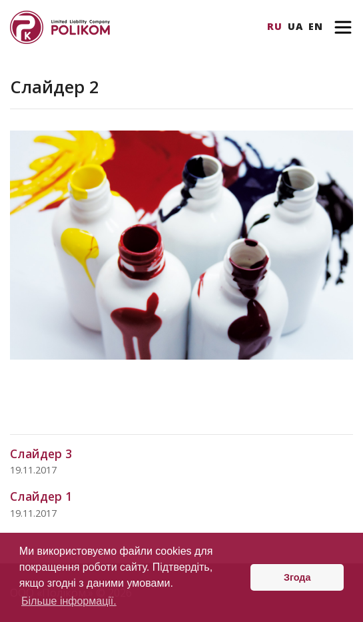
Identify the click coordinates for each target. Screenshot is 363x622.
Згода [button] (297, 577)
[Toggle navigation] (343, 27)
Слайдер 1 (41, 496)
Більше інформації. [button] (69, 601)
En (315, 26)
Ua (295, 26)
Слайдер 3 (41, 454)
